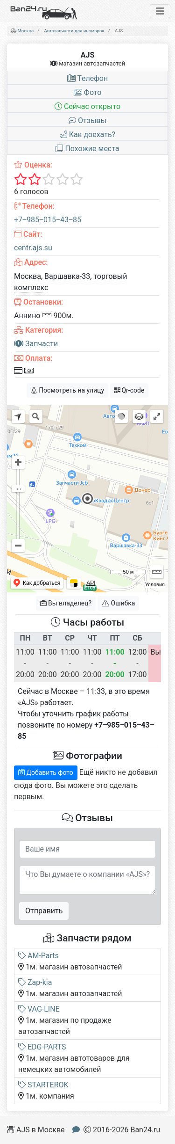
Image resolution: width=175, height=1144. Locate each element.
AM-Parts (38, 955)
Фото (88, 92)
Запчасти (36, 343)
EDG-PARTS (42, 1046)
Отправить (44, 910)
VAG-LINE (39, 1009)
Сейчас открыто (87, 106)
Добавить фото (45, 772)
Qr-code (129, 390)
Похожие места (87, 148)
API (90, 583)
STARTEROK (43, 1084)
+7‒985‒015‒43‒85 (47, 219)
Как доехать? (87, 134)
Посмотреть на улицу (67, 390)
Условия (155, 584)
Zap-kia (35, 982)
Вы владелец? (66, 603)
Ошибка (118, 603)
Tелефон (87, 78)
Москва (25, 30)
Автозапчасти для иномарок (74, 30)
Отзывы (87, 120)
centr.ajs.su (33, 247)
